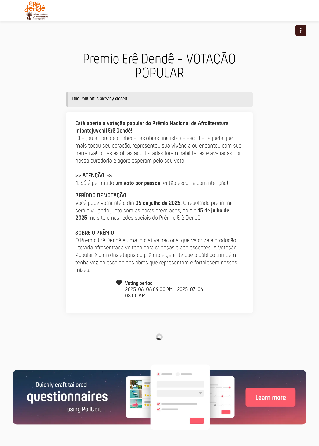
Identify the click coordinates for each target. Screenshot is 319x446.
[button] (300, 30)
